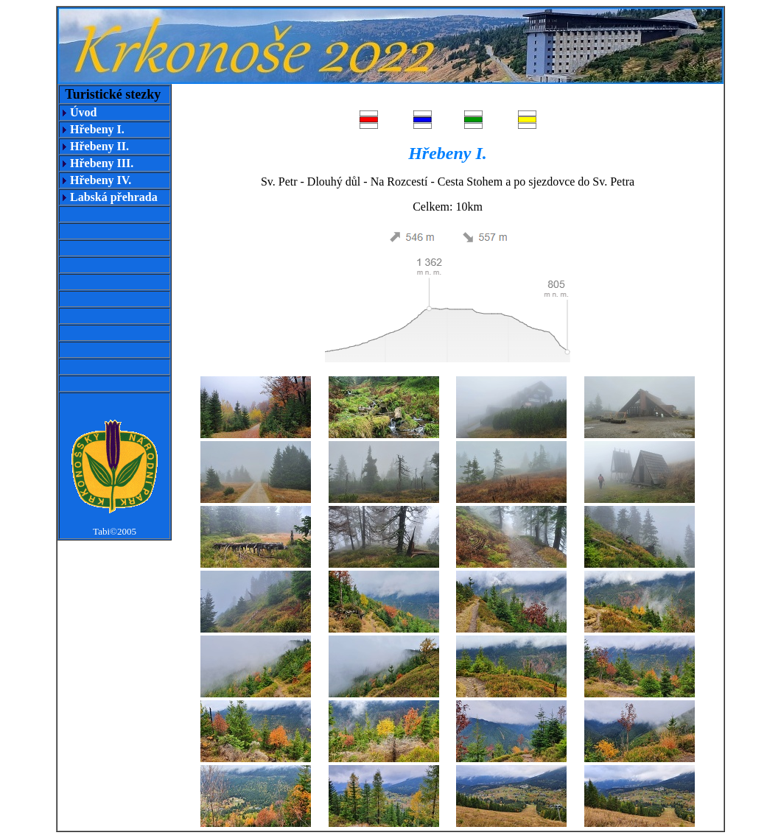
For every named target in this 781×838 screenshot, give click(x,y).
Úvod (83, 112)
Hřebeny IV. (100, 180)
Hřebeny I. (97, 129)
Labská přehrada (114, 197)
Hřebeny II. (99, 146)
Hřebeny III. (101, 163)
